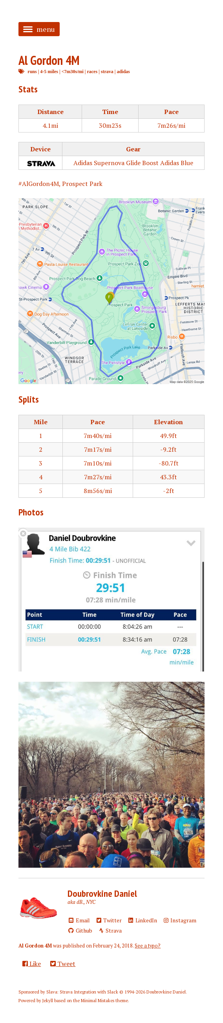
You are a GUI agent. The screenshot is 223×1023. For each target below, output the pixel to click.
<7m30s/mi (73, 71)
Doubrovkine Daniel (102, 893)
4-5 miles (49, 71)
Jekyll (47, 1000)
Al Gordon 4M (48, 60)
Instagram (180, 920)
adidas (123, 71)
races (92, 71)
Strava (110, 930)
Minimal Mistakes (97, 1000)
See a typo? (148, 945)
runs (32, 71)
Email (79, 920)
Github (80, 930)
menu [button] (39, 29)
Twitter (108, 920)
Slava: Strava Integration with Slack (82, 992)
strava (107, 71)
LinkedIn (142, 920)
